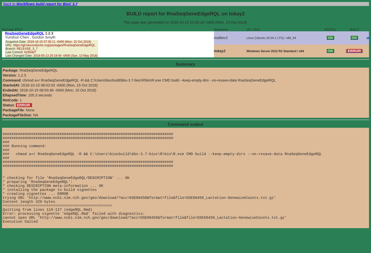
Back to (40, 4)
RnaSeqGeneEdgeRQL (24, 33)
